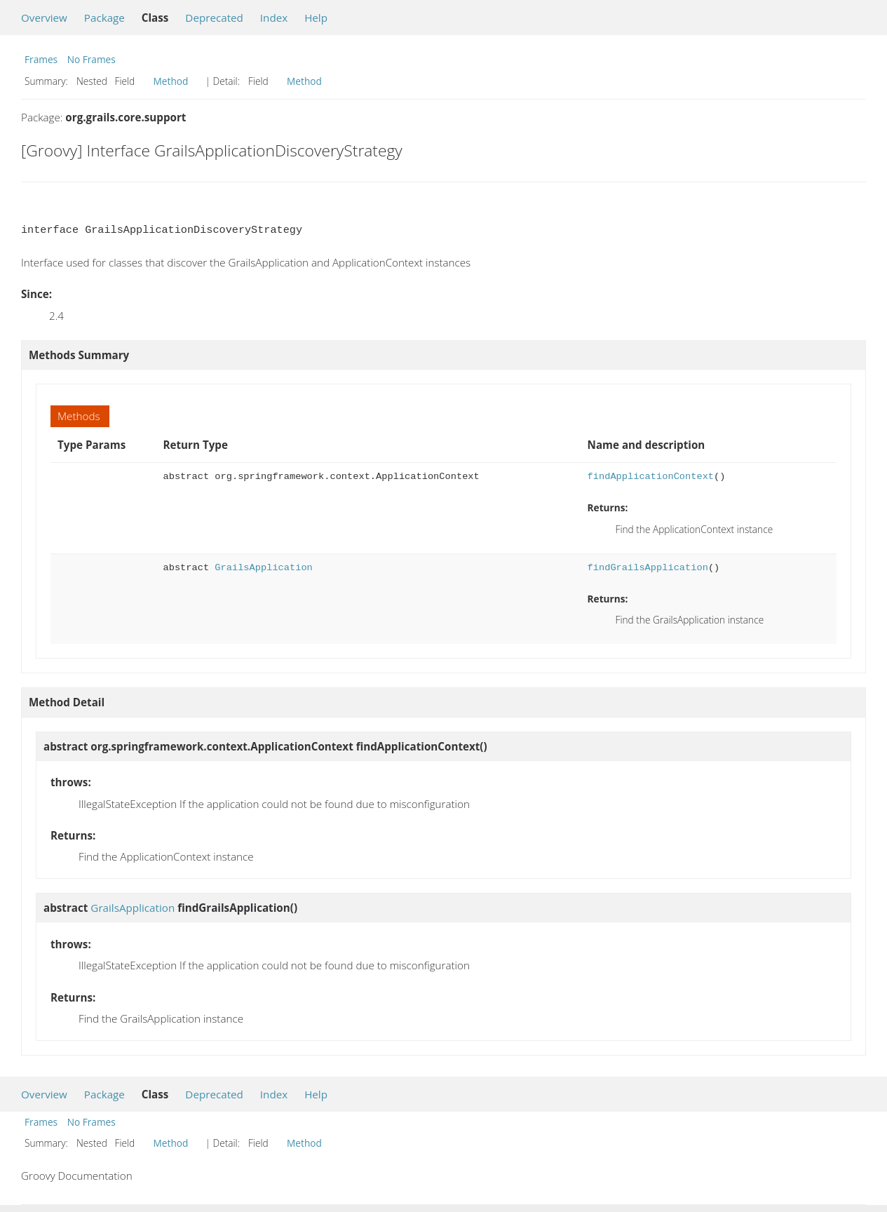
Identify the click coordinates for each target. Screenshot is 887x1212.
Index (273, 18)
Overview (44, 18)
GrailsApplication (263, 567)
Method (171, 81)
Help (315, 18)
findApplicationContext (651, 476)
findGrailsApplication (648, 567)
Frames (41, 59)
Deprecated (214, 18)
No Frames (91, 59)
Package (104, 18)
